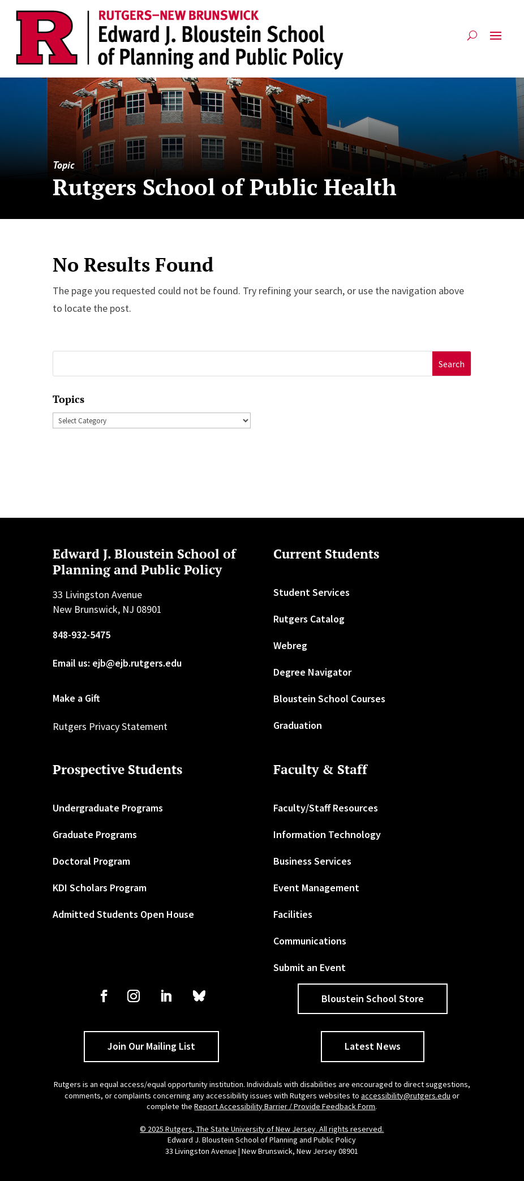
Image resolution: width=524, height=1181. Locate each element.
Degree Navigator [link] (312, 671)
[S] (242, 363)
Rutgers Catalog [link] (309, 618)
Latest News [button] (373, 1046)
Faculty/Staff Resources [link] (325, 807)
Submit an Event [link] (309, 967)
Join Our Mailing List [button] (151, 1046)
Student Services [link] (311, 592)
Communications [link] (309, 940)
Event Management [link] (316, 887)
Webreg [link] (290, 645)
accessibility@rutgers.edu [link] (405, 1095)
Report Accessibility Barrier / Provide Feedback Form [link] (284, 1106)
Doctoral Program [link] (91, 861)
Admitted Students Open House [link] (123, 914)
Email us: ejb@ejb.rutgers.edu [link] (117, 662)
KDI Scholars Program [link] (100, 887)
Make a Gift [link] (76, 698)
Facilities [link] (292, 914)
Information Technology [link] (327, 834)
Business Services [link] (312, 861)
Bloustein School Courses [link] (329, 698)
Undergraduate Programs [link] (108, 807)
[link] (179, 40)
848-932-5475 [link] (81, 634)
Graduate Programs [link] (95, 834)
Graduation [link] (297, 725)
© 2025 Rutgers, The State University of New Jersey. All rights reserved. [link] (262, 1129)
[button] (496, 40)
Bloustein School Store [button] (372, 998)
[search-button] (472, 40)
